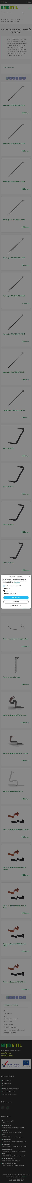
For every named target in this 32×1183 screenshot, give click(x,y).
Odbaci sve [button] (16, 602)
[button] (16, 605)
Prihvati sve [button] (16, 597)
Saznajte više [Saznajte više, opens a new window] (16, 582)
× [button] (29, 576)
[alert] (16, 591)
